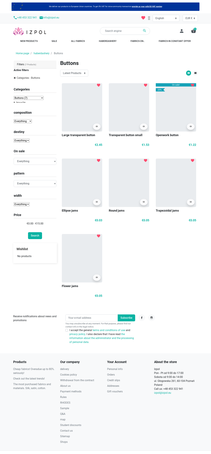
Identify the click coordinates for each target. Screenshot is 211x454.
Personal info (115, 369)
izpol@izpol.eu (162, 392)
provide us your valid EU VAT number (147, 6)
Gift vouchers (115, 391)
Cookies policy (68, 374)
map (62, 419)
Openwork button (167, 135)
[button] (193, 31)
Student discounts (70, 425)
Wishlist (22, 249)
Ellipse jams (70, 210)
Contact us (66, 430)
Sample (64, 408)
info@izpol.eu (49, 18)
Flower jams (70, 286)
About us (65, 385)
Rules (63, 397)
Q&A (62, 413)
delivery (64, 369)
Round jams (116, 210)
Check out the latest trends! (29, 378)
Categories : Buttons (28, 77)
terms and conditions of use (109, 330)
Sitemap (65, 436)
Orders (111, 374)
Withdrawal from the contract (77, 380)
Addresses (113, 385)
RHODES (65, 402)
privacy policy (77, 334)
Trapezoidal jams (167, 210)
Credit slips (113, 380)
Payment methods (70, 391)
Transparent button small (125, 135)
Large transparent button (78, 135)
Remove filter (21, 102)
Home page (22, 53)
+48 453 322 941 (25, 18)
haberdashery (41, 53)
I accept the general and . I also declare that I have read (101, 336)
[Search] (125, 31)
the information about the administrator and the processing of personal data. (101, 338)
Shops (64, 441)
